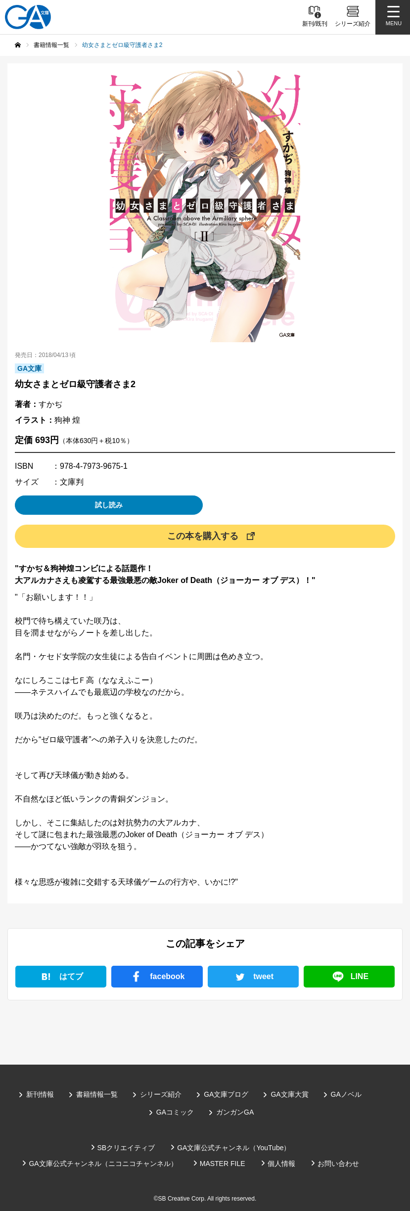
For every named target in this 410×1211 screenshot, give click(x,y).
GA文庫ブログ (226, 1094)
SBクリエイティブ (126, 1148)
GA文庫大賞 (289, 1094)
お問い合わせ (338, 1163)
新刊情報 (40, 1094)
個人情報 (281, 1163)
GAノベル (346, 1094)
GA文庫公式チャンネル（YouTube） (233, 1148)
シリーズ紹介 (161, 1094)
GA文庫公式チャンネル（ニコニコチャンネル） (103, 1163)
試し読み (109, 505)
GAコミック (175, 1112)
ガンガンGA (235, 1112)
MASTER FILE (222, 1163)
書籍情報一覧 (97, 1094)
